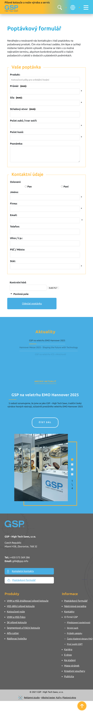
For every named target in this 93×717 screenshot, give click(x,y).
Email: (13, 215)
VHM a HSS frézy (16, 617)
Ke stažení (70, 660)
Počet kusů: (17, 132)
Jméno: (14, 192)
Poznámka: (16, 143)
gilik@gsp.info (20, 561)
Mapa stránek (71, 665)
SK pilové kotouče (17, 622)
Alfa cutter (13, 633)
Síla (16, 97)
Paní (65, 186)
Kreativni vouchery (74, 671)
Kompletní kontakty (20, 571)
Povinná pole (19, 294)
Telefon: (15, 226)
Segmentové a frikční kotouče (23, 628)
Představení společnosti (78, 622)
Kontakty (69, 611)
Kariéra (68, 649)
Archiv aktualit (45, 381)
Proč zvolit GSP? (75, 644)
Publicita (69, 676)
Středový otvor (23, 109)
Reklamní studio (32, 697)
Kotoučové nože (16, 611)
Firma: (13, 203)
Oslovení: (15, 182)
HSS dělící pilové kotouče (21, 606)
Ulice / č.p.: (16, 238)
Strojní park (72, 628)
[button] (67, 459)
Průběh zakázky (74, 633)
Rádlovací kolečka (17, 638)
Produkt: (15, 74)
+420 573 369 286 (20, 557)
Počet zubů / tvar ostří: (23, 120)
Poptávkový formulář (21, 580)
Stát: (13, 261)
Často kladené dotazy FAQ (80, 638)
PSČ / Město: (17, 249)
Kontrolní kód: (18, 282)
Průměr (18, 86)
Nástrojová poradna (75, 606)
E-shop (68, 655)
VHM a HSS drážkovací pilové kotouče (28, 601)
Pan (28, 186)
